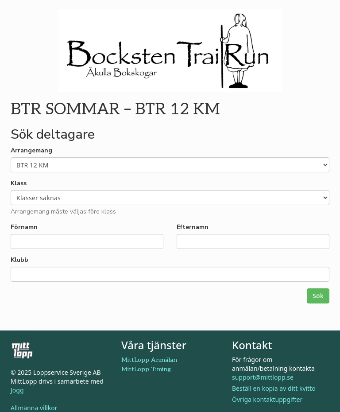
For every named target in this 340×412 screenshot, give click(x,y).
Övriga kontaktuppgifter (267, 399)
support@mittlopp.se (263, 377)
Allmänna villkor (34, 408)
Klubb (19, 260)
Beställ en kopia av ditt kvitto (274, 388)
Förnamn (24, 227)
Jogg (17, 390)
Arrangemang (31, 150)
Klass (19, 183)
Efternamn (193, 227)
